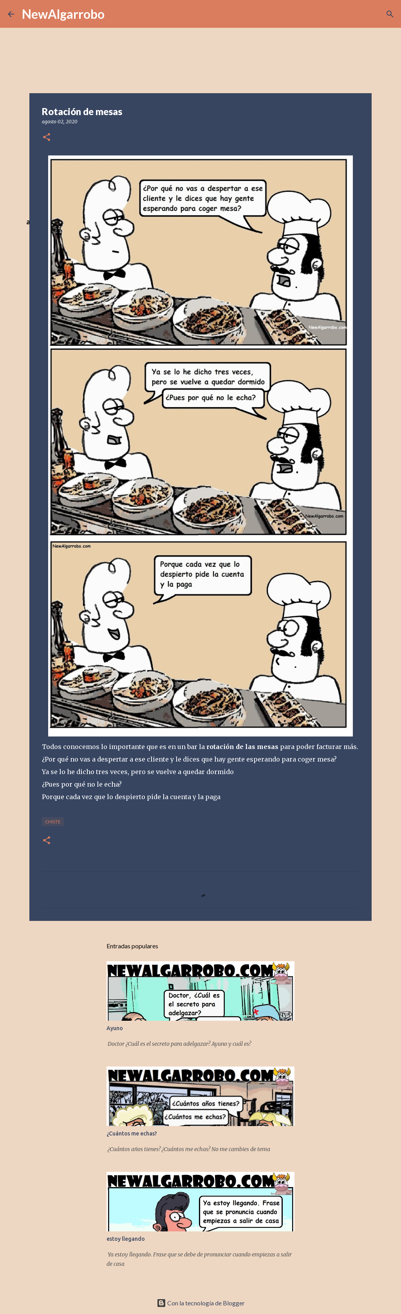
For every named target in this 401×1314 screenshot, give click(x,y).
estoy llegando (126, 1239)
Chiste (53, 822)
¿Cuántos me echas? (132, 1133)
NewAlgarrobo (63, 14)
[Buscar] (390, 14)
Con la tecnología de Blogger (201, 1303)
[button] (46, 137)
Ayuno (115, 1028)
